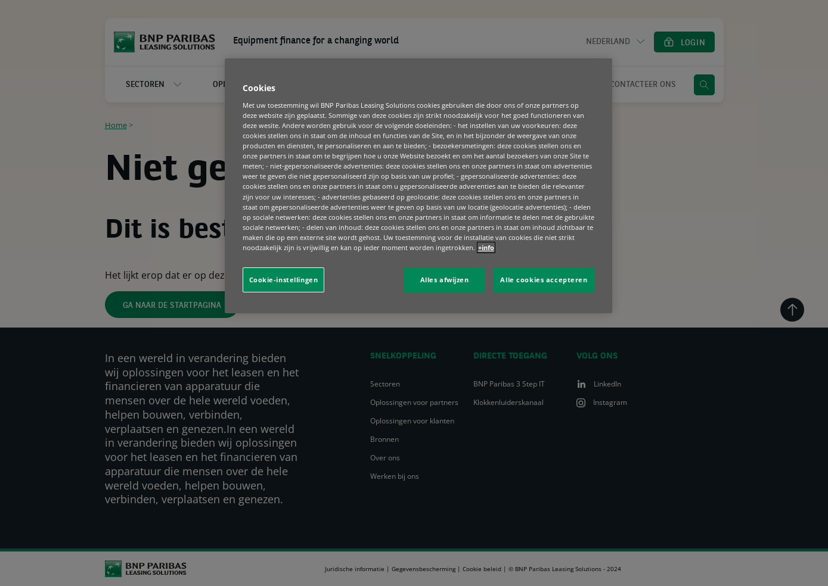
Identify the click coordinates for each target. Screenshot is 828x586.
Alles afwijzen (444, 279)
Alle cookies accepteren (543, 279)
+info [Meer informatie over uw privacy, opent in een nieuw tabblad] (486, 247)
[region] (418, 185)
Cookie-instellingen (283, 279)
